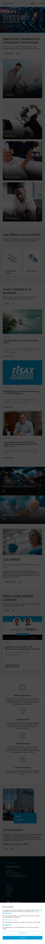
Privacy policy (35, 911)
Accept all (22, 937)
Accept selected (22, 933)
